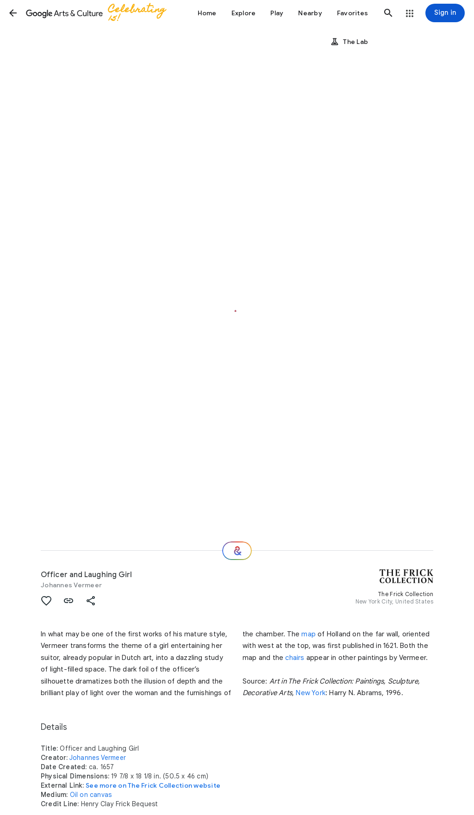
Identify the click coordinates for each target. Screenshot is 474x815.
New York (310, 693)
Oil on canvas (91, 794)
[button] (13, 13)
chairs (294, 657)
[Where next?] (237, 550)
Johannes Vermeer (71, 585)
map (308, 634)
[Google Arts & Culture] (100, 13)
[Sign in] (445, 13)
